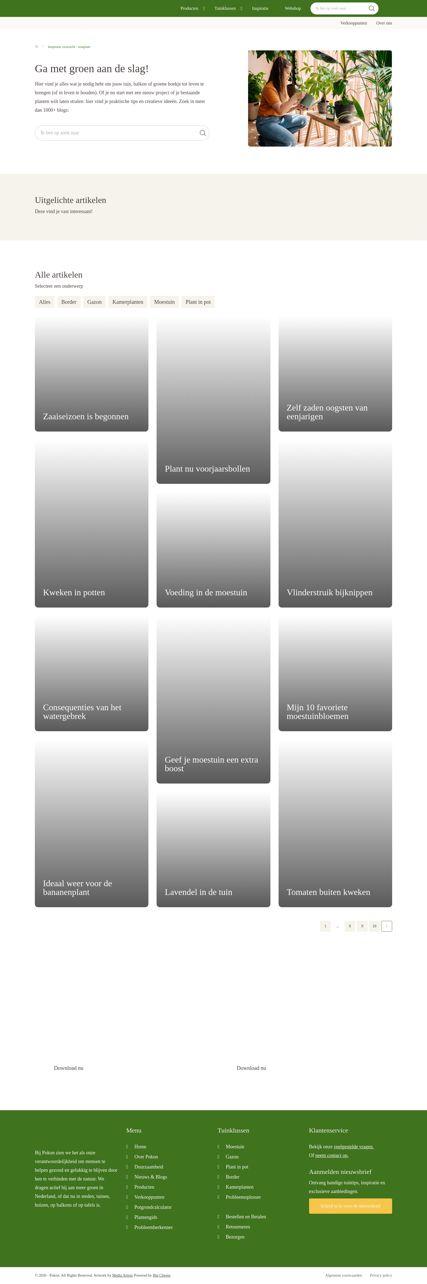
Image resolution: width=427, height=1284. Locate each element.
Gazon (94, 302)
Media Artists (122, 1275)
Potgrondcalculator (153, 1207)
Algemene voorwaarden (343, 1275)
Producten (189, 8)
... (337, 926)
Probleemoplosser (243, 1197)
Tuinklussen (225, 8)
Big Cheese (161, 1275)
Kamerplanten (127, 302)
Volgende (386, 926)
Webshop (293, 8)
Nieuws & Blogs (151, 1177)
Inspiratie (260, 8)
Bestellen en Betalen (246, 1216)
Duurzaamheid (149, 1167)
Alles (44, 302)
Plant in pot (198, 302)
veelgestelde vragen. (354, 1146)
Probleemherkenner (154, 1227)
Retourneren (238, 1227)
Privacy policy (381, 1275)
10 (374, 926)
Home (141, 1146)
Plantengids (146, 1217)
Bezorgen (235, 1237)
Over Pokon (146, 1156)
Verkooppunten (353, 23)
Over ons (384, 23)
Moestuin (164, 302)
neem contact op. (332, 1155)
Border (69, 302)
